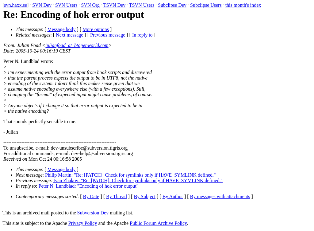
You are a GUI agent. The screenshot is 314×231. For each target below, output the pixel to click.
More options (95, 29)
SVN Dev (42, 5)
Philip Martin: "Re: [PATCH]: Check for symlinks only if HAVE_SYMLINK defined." (130, 175)
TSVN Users (141, 5)
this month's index (243, 5)
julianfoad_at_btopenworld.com (77, 45)
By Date (91, 196)
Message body (62, 29)
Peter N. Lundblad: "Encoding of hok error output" (89, 186)
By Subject (144, 196)
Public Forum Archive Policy (158, 223)
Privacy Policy (82, 223)
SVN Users (66, 5)
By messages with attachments (220, 196)
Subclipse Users (206, 5)
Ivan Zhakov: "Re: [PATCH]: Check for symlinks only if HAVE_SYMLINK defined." (138, 180)
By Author (173, 196)
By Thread (116, 196)
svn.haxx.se (15, 5)
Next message (69, 34)
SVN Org (90, 5)
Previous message (107, 34)
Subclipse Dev (172, 5)
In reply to (142, 34)
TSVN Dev (114, 5)
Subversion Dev (93, 212)
